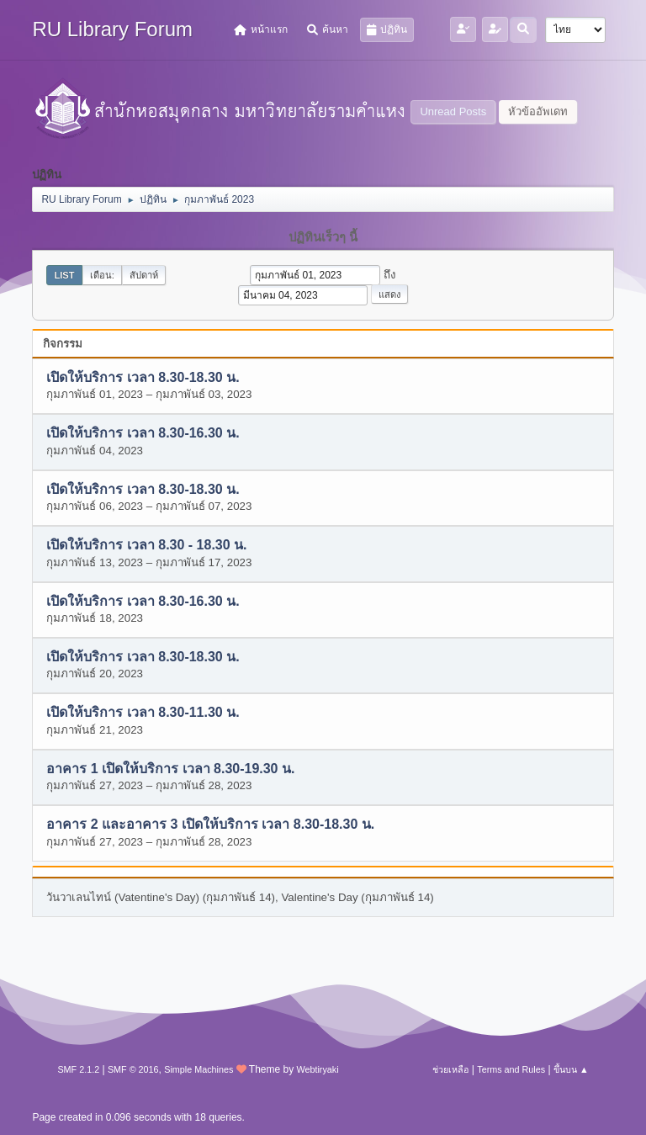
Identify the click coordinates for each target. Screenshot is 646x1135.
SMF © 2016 (133, 1069)
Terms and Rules (511, 1069)
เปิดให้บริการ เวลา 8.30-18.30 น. (142, 377)
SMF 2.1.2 (78, 1069)
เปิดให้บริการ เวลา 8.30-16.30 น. (142, 434)
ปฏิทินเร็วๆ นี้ (323, 237)
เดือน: (102, 275)
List (64, 275)
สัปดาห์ (144, 275)
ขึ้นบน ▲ (571, 1069)
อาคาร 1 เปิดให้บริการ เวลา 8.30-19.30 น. (170, 768)
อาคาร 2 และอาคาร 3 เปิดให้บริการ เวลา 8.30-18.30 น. (210, 825)
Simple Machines (198, 1069)
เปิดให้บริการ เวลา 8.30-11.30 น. (142, 713)
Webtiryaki (317, 1069)
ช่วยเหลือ (450, 1069)
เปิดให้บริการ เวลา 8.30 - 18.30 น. (146, 545)
